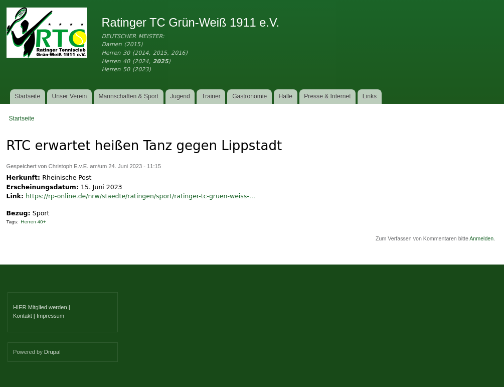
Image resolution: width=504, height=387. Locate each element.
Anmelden (481, 238)
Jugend (180, 96)
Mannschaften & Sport (128, 96)
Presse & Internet (327, 96)
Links (370, 96)
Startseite (27, 96)
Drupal (52, 352)
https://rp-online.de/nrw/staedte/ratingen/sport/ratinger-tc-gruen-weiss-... (140, 196)
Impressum (50, 316)
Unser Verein (69, 96)
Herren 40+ (33, 221)
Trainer (211, 96)
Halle (286, 96)
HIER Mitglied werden (40, 307)
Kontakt (22, 316)
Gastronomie (249, 96)
